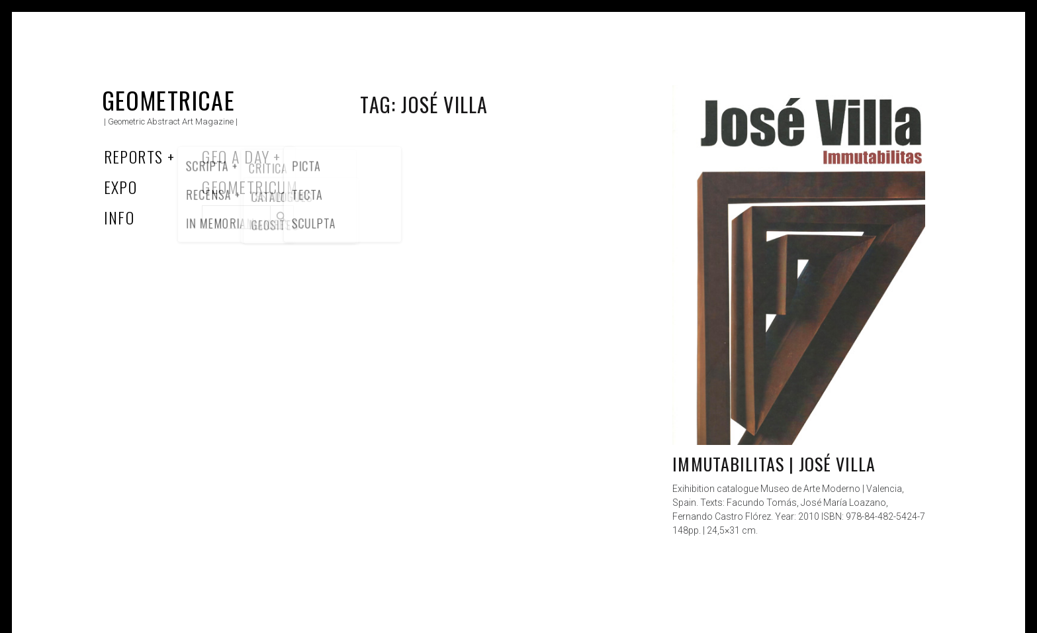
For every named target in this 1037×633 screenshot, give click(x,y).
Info (119, 217)
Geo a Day (235, 156)
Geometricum (250, 187)
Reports (133, 156)
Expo (121, 187)
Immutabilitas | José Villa (774, 464)
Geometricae (169, 99)
